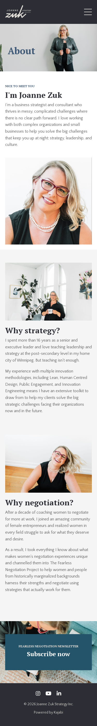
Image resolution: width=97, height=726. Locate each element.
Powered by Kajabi (48, 712)
